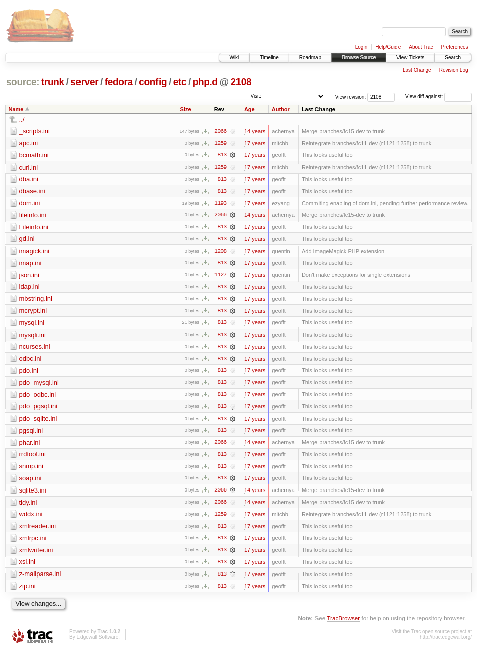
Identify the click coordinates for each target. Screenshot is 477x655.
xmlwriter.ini (36, 553)
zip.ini (27, 590)
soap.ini (30, 481)
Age (249, 109)
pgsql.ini (31, 433)
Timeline (269, 57)
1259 (220, 143)
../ (22, 119)
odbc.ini (30, 360)
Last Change (417, 70)
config (153, 81)
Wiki (234, 57)
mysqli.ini (32, 336)
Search (453, 57)
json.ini (29, 276)
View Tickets (410, 57)
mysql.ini (32, 324)
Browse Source (359, 57)
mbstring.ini (35, 300)
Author (281, 109)
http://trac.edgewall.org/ (446, 641)
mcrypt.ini (33, 312)
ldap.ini (29, 288)
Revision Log (453, 70)
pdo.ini (28, 372)
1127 (220, 276)
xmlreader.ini (37, 529)
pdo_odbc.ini (37, 396)
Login (361, 47)
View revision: (350, 96)
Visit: (255, 96)
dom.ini (29, 203)
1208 (220, 252)
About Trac (421, 47)
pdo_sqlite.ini (38, 421)
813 (221, 155)
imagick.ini (34, 252)
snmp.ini (31, 469)
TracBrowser (343, 622)
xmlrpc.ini (33, 541)
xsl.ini (27, 565)
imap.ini (30, 264)
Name (16, 109)
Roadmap (310, 57)
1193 (220, 204)
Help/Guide (388, 47)
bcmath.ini (34, 155)
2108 (240, 81)
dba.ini (28, 179)
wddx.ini (31, 517)
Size (185, 109)
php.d (205, 81)
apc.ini (28, 143)
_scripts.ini (34, 131)
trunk (52, 81)
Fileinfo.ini (34, 227)
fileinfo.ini (32, 215)
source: (22, 81)
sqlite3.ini (32, 493)
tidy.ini (28, 505)
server (84, 81)
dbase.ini (32, 191)
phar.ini (29, 445)
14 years (254, 131)
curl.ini (28, 167)
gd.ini (27, 239)
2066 (220, 131)
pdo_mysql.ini (39, 384)
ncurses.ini (34, 348)
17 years (254, 143)
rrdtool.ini (32, 457)
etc (179, 81)
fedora (119, 81)
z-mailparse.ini (40, 578)
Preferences (454, 47)
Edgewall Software (97, 641)
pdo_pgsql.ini (38, 409)
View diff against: (438, 96)
